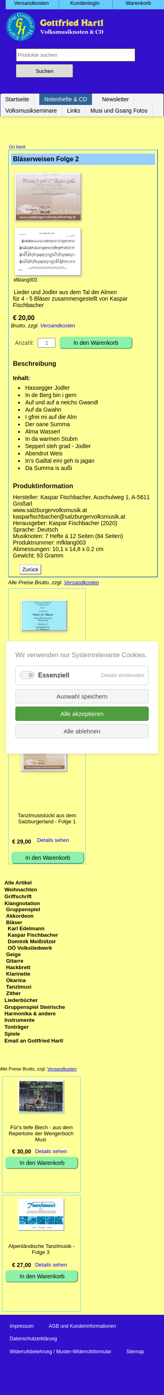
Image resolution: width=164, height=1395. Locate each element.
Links (74, 110)
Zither (13, 994)
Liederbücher (21, 1001)
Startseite (17, 99)
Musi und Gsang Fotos (118, 110)
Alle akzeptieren (82, 713)
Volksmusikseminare (31, 110)
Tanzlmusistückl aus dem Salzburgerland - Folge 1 (47, 819)
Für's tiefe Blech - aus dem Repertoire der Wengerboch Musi (41, 1134)
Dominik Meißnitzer (32, 942)
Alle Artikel (18, 883)
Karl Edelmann (26, 929)
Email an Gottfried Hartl (33, 1041)
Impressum (22, 1327)
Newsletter (115, 99)
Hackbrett (18, 968)
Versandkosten (57, 326)
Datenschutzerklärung (33, 1339)
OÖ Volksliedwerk (30, 949)
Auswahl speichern (82, 696)
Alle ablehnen (82, 731)
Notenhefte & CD (65, 99)
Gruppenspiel (23, 910)
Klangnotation (22, 904)
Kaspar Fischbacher (33, 936)
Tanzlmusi (19, 988)
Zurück (30, 570)
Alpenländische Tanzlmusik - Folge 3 (42, 1250)
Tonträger (16, 1028)
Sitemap (135, 1352)
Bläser (14, 923)
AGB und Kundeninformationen (82, 1327)
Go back (17, 147)
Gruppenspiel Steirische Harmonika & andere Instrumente (34, 1014)
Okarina (16, 981)
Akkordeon (20, 917)
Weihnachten (20, 890)
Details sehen (53, 841)
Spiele (12, 1035)
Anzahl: (24, 343)
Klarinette (18, 975)
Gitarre (14, 962)
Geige (13, 955)
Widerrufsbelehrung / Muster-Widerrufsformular (60, 1352)
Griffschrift (18, 897)
